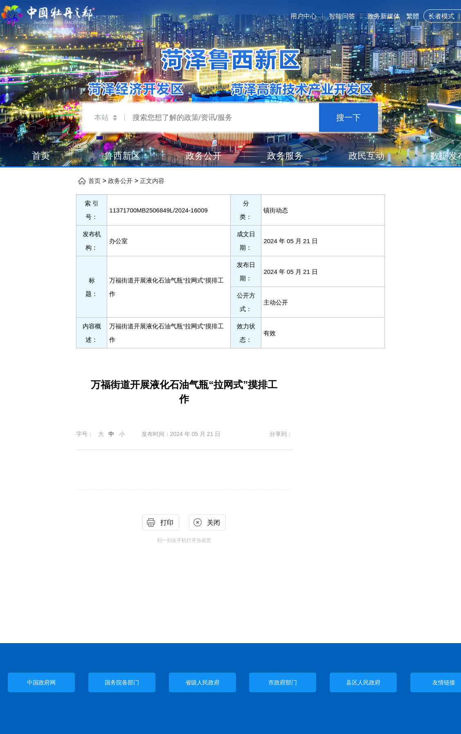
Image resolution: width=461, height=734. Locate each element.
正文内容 (152, 181)
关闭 (213, 522)
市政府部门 (282, 682)
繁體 (412, 16)
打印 (166, 522)
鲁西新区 (122, 156)
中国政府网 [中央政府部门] (41, 683)
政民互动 (367, 156)
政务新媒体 (383, 16)
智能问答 (342, 16)
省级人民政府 (202, 682)
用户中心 (303, 16)
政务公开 (204, 156)
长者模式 (441, 16)
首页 (41, 156)
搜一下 (348, 117)
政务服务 (285, 156)
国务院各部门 (122, 682)
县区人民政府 (363, 682)
